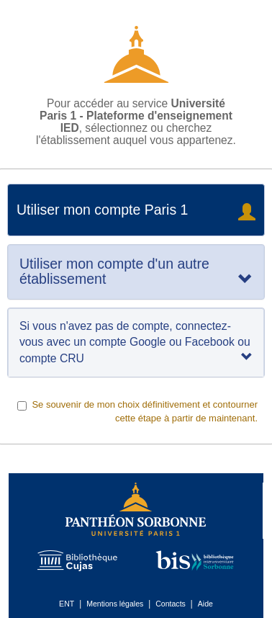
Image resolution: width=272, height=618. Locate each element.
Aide (205, 603)
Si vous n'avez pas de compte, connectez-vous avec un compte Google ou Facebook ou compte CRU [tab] (136, 342)
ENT (66, 603)
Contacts (170, 603)
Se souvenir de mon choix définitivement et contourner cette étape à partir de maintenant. (138, 411)
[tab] (136, 272)
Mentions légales (114, 603)
